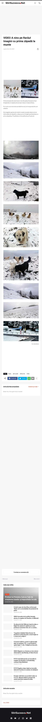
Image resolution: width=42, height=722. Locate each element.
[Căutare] (39, 3)
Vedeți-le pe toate (32, 386)
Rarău (9, 373)
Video (28, 373)
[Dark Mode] (35, 3)
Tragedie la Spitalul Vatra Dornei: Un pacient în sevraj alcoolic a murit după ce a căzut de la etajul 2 (26, 634)
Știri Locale (15, 373)
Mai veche (36, 579)
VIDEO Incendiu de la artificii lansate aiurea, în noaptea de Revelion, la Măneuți (26, 617)
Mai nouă (5, 579)
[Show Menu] (2, 3)
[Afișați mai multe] (36, 378)
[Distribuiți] (37, 49)
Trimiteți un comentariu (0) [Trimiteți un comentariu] (21, 572)
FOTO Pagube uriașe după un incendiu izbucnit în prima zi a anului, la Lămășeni (26, 669)
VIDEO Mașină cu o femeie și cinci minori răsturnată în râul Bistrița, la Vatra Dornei (26, 652)
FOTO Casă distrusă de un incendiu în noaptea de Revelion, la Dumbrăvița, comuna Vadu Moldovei (25, 660)
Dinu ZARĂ (6, 702)
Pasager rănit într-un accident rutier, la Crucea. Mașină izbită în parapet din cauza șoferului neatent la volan (25, 677)
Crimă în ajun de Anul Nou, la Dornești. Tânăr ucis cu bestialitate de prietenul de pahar (26, 608)
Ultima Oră (22, 373)
